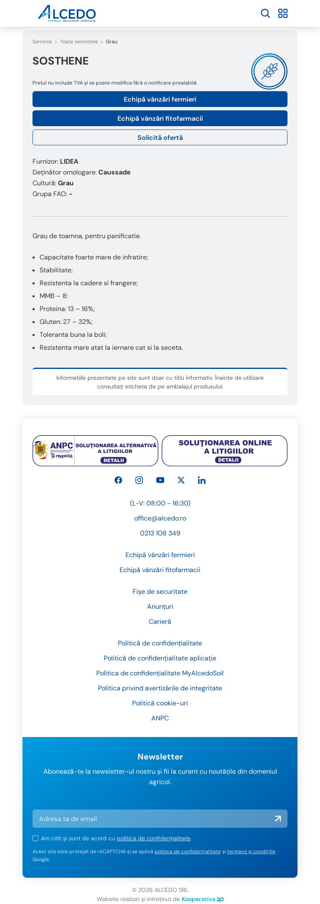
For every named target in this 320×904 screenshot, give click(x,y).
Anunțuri (160, 606)
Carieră (160, 621)
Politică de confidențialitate (160, 643)
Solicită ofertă (160, 137)
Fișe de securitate (160, 591)
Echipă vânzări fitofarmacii (160, 118)
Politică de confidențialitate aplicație (160, 658)
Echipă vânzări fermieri (160, 99)
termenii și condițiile (251, 851)
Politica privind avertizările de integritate (160, 688)
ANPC (160, 718)
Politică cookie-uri (160, 703)
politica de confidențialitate (153, 838)
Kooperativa (203, 899)
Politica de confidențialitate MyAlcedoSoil (160, 673)
